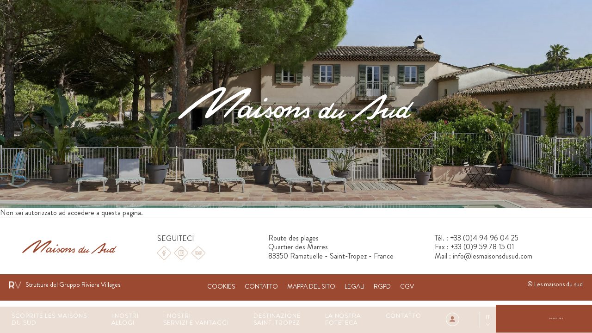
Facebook (164, 253)
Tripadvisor (198, 253)
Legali (354, 286)
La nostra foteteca (343, 319)
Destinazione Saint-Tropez (277, 319)
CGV (407, 286)
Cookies (221, 286)
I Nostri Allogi (125, 319)
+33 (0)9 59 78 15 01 (482, 246)
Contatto (403, 316)
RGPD (382, 286)
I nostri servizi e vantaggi (196, 319)
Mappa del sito (311, 286)
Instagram (181, 253)
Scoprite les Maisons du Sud (49, 319)
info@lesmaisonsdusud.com (492, 256)
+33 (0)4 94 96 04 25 (484, 238)
